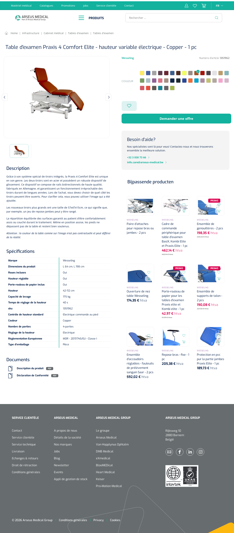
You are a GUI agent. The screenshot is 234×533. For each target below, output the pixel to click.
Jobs (85, 4)
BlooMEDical (104, 464)
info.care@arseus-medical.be (145, 161)
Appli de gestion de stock (70, 478)
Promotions (68, 4)
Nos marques (63, 443)
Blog (57, 457)
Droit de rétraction (24, 464)
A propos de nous (65, 429)
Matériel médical (21, 4)
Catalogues (46, 4)
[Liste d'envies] (192, 4)
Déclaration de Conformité (33, 374)
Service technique (24, 443)
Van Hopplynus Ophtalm (112, 443)
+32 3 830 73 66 (136, 156)
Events (58, 471)
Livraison (18, 450)
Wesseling (128, 57)
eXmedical (103, 457)
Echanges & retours (25, 457)
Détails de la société (67, 436)
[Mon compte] (186, 4)
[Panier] (201, 4)
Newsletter (61, 464)
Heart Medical (105, 471)
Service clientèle (106, 4)
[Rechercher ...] (172, 16)
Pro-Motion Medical (109, 485)
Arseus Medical (106, 436)
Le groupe (103, 429)
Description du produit (30, 367)
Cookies (115, 519)
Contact (129, 4)
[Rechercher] (216, 16)
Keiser (100, 478)
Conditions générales (26, 471)
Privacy (98, 519)
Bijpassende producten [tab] (150, 181)
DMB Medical (104, 450)
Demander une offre (176, 117)
